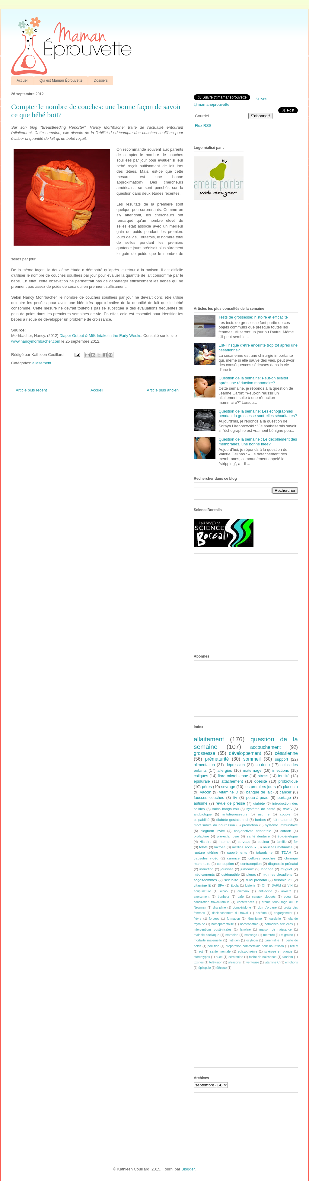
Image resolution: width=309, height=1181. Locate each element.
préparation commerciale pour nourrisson (254, 946)
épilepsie (205, 967)
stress (263, 776)
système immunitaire (281, 825)
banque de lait (259, 792)
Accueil (22, 80)
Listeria (250, 885)
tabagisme (264, 852)
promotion (250, 825)
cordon (285, 831)
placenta (290, 786)
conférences (245, 902)
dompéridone (242, 907)
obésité (260, 781)
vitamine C (272, 962)
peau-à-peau (257, 797)
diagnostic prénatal (283, 863)
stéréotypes (202, 957)
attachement (232, 781)
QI (263, 885)
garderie (275, 918)
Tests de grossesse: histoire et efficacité (253, 317)
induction (206, 869)
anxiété (286, 891)
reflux (294, 946)
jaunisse (227, 869)
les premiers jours (260, 786)
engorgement (283, 913)
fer (296, 841)
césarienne (286, 753)
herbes (260, 819)
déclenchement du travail (230, 913)
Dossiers (101, 80)
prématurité (217, 759)
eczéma (261, 913)
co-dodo (263, 764)
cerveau (244, 841)
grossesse (204, 753)
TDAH (286, 852)
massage (250, 935)
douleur (263, 841)
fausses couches (209, 797)
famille (281, 841)
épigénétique (288, 836)
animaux (243, 891)
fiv (235, 797)
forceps (214, 918)
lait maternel (282, 819)
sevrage (228, 786)
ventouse (252, 962)
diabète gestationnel (232, 819)
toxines (199, 962)
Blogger (188, 1169)
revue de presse (230, 803)
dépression (235, 764)
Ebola (235, 885)
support (281, 759)
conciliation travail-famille (212, 902)
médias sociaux (244, 847)
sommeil (252, 759)
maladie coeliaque (206, 935)
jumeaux (247, 869)
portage (284, 797)
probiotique (288, 781)
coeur (288, 896)
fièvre (197, 918)
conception (225, 863)
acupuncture (202, 891)
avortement (201, 896)
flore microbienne (233, 776)
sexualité (231, 880)
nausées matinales (277, 847)
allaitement (41, 363)
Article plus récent (31, 390)
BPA (221, 885)
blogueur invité (212, 831)
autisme (201, 803)
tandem (287, 957)
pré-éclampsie (228, 836)
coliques (201, 776)
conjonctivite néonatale (252, 831)
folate (203, 847)
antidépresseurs (234, 814)
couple (285, 814)
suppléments (237, 852)
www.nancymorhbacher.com (35, 341)
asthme (263, 814)
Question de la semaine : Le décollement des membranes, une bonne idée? (257, 441)
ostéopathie (230, 874)
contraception (251, 863)
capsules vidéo (206, 858)
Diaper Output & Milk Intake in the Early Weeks (100, 335)
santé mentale (220, 951)
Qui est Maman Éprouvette (61, 80)
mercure (269, 935)
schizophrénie (247, 951)
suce (219, 957)
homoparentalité (222, 924)
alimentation (204, 764)
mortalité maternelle (208, 940)
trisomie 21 (283, 880)
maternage (252, 770)
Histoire (205, 841)
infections (280, 770)
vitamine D (228, 792)
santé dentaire (258, 836)
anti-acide (265, 891)
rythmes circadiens (277, 874)
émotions (291, 962)
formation (233, 918)
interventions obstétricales (212, 929)
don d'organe (267, 907)
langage (267, 869)
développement (245, 753)
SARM (276, 885)
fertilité (283, 776)
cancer (285, 792)
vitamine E (202, 885)
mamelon (231, 935)
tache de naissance (263, 957)
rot (201, 951)
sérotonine (235, 957)
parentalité (271, 940)
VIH (289, 885)
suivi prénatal (256, 880)
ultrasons (234, 962)
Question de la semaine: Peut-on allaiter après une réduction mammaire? (253, 380)
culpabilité (201, 819)
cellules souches (262, 858)
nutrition (234, 940)
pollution (213, 946)
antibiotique (203, 814)
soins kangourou (225, 809)
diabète (259, 803)
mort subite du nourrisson (214, 825)
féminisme (254, 918)
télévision (215, 962)
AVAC (287, 809)
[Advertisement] (239, 254)
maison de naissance (275, 929)
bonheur (223, 896)
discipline (219, 907)
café (241, 896)
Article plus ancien (163, 390)
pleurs (251, 874)
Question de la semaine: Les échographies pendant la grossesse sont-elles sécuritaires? (257, 413)
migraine (287, 935)
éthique (221, 967)
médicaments (204, 874)
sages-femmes (205, 880)
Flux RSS (203, 125)
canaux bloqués (263, 896)
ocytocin (252, 940)
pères (207, 786)
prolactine (201, 836)
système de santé (260, 809)
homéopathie (249, 924)
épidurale (202, 781)
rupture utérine (206, 852)
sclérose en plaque (278, 951)
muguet (286, 869)
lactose (219, 847)
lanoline (245, 929)
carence (233, 858)
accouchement (265, 747)
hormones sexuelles (279, 924)
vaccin (205, 792)
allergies (224, 770)
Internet (224, 841)
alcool (224, 891)
